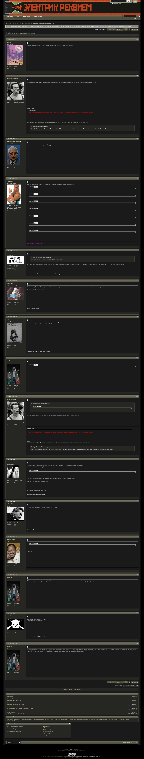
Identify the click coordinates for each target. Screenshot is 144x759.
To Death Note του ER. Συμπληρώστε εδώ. (22, 33)
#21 (137, 280)
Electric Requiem (125, 742)
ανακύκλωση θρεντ (77, 719)
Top (137, 685)
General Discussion (25, 23)
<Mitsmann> (32, 110)
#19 (137, 178)
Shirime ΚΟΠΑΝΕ (44, 719)
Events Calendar (37, 16)
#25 (137, 459)
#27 (137, 536)
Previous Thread (68, 689)
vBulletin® (72, 749)
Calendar (18, 19)
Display (134, 36)
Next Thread (77, 689)
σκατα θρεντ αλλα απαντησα (112, 719)
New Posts (10, 16)
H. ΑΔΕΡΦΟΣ (28, 719)
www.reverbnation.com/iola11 (49, 122)
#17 (137, 75)
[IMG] (44, 729)
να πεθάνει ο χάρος (99, 719)
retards (66, 719)
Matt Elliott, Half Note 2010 (14, 700)
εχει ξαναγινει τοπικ (88, 719)
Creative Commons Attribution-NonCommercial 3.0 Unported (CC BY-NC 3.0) (83, 756)
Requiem (15, 23)
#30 (137, 643)
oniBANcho (61, 719)
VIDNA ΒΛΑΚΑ (53, 719)
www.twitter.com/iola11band (81, 122)
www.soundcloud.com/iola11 (65, 122)
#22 (137, 316)
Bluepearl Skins (75, 758)
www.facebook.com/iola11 (34, 121)
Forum (18, 16)
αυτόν (35, 259)
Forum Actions (24, 19)
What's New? (27, 16)
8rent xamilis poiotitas (12, 719)
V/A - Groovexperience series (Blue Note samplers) (20, 708)
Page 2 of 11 (112, 29)
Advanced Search (134, 18)
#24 (137, 396)
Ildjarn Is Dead (36, 719)
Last (136, 29)
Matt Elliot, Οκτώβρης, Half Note (15, 704)
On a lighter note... (11, 712)
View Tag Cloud (11, 720)
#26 (137, 501)
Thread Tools (119, 36)
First (118, 29)
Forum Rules (46, 736)
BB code (45, 726)
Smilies (44, 728)
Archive (133, 742)
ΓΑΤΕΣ (70, 719)
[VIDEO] (45, 731)
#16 (137, 39)
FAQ (13, 19)
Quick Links (33, 19)
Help (135, 1)
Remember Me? (116, 3)
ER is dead (21, 719)
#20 (137, 250)
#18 (137, 138)
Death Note (10, 696)
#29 (137, 613)
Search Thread (127, 36)
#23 (137, 358)
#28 (137, 574)
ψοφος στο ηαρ (125, 719)
